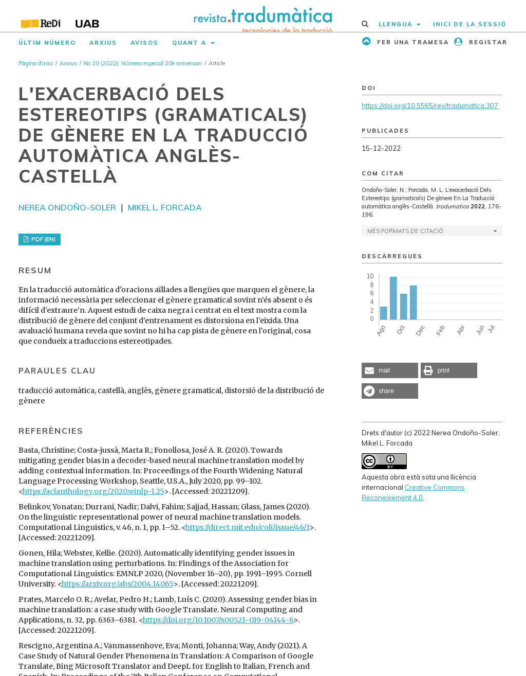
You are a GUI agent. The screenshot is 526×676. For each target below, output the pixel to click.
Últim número (47, 42)
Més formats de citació (405, 231)
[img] (263, 16)
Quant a (190, 42)
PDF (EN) (42, 239)
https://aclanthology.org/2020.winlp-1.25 (93, 491)
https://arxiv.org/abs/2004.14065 (117, 584)
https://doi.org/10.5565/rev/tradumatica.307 (430, 105)
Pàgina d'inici (35, 63)
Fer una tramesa (411, 42)
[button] (390, 370)
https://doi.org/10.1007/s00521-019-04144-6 (218, 620)
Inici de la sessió (469, 24)
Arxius (103, 42)
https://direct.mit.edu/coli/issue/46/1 (247, 527)
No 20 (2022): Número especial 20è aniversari (143, 63)
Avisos (144, 42)
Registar (487, 42)
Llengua (397, 24)
